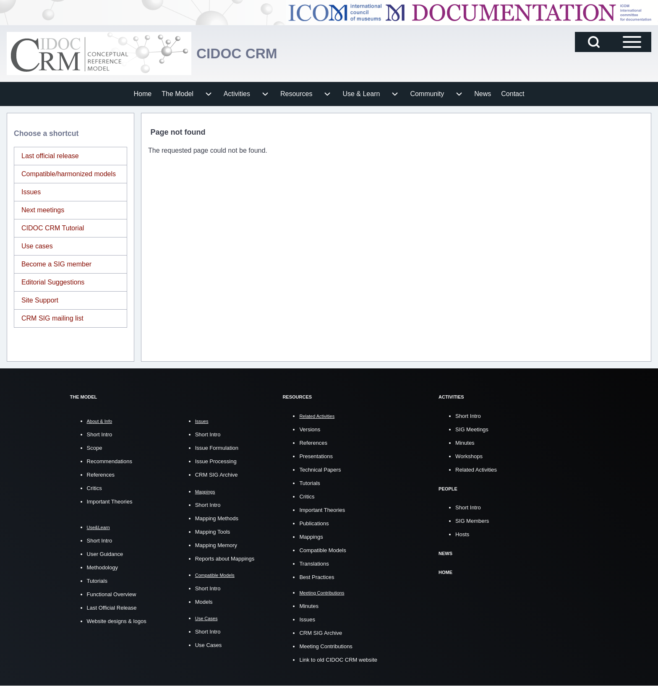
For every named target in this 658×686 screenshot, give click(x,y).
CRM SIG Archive (216, 475)
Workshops (469, 456)
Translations (314, 563)
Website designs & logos (116, 621)
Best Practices (316, 577)
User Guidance (105, 554)
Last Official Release (112, 608)
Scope (94, 448)
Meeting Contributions (325, 646)
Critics (94, 488)
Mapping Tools (212, 532)
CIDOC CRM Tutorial (52, 228)
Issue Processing (216, 461)
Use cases (37, 246)
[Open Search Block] (594, 42)
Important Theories (110, 501)
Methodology (102, 567)
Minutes (309, 606)
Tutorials (97, 581)
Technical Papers (320, 469)
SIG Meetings (471, 429)
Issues (31, 192)
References (101, 475)
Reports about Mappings (225, 559)
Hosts (462, 534)
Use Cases (208, 645)
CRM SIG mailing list (52, 318)
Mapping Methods (216, 518)
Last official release (50, 155)
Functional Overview (111, 594)
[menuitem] (143, 94)
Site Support (39, 300)
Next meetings (42, 210)
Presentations (316, 456)
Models (204, 602)
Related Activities (476, 469)
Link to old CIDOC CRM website (338, 660)
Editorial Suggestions (52, 282)
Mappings (311, 536)
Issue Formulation (216, 448)
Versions (309, 429)
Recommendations (109, 461)
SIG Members (472, 520)
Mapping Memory (216, 545)
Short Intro (99, 434)
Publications (314, 523)
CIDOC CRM (240, 53)
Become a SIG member (56, 264)
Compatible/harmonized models (68, 173)
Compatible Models (322, 550)
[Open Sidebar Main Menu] (632, 42)
